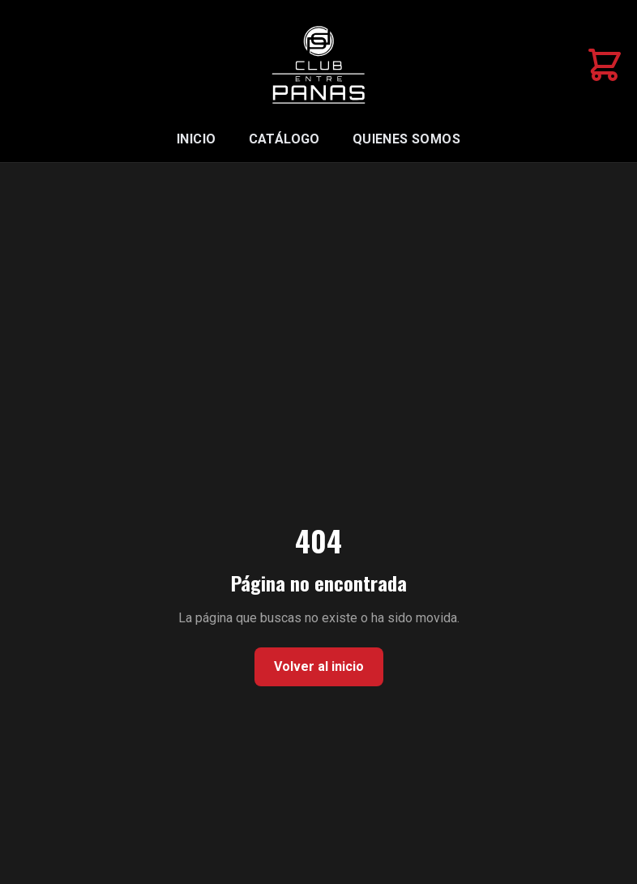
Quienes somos (406, 139)
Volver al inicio (319, 666)
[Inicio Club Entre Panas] (318, 65)
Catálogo (284, 139)
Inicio (196, 139)
